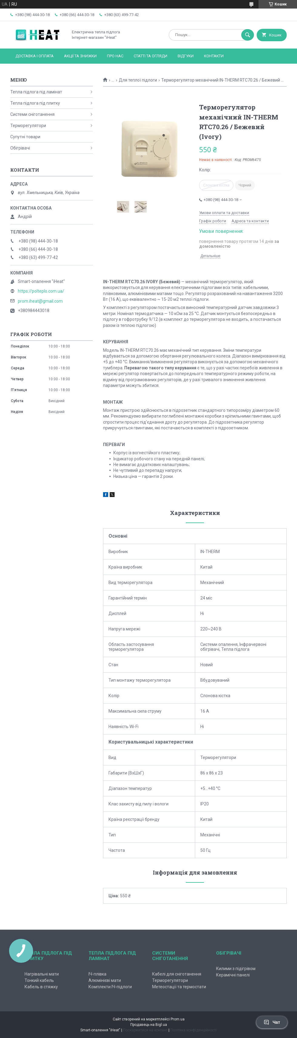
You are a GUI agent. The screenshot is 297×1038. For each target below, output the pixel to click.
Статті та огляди (150, 56)
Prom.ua (178, 1019)
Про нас (115, 56)
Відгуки (186, 56)
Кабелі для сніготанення (176, 974)
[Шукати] (247, 35)
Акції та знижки (80, 56)
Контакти (214, 56)
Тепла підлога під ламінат (36, 91)
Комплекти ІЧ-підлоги (110, 986)
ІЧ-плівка (97, 974)
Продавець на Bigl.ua (148, 1025)
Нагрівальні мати (42, 974)
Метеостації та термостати (179, 986)
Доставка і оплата (34, 56)
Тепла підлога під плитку (35, 103)
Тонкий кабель (39, 980)
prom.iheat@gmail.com (40, 301)
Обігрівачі (20, 148)
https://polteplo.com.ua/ (41, 291)
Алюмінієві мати (104, 980)
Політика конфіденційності (193, 1030)
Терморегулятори (28, 125)
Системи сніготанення (32, 114)
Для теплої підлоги (138, 80)
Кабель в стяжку (41, 986)
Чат (272, 1022)
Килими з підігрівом (235, 968)
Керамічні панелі (233, 974)
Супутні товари (25, 136)
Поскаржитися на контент (145, 1030)
